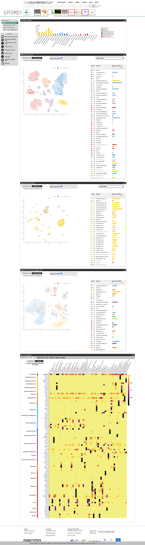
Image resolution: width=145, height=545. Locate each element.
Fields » (100, 6)
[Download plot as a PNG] (54, 68)
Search (93, 6)
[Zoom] (58, 68)
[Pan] (61, 68)
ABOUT (70, 2)
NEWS (77, 2)
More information (100, 543)
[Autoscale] (70, 68)
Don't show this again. (111, 543)
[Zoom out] (67, 68)
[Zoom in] (64, 68)
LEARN (84, 2)
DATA (90, 2)
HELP (96, 2)
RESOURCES (62, 2)
